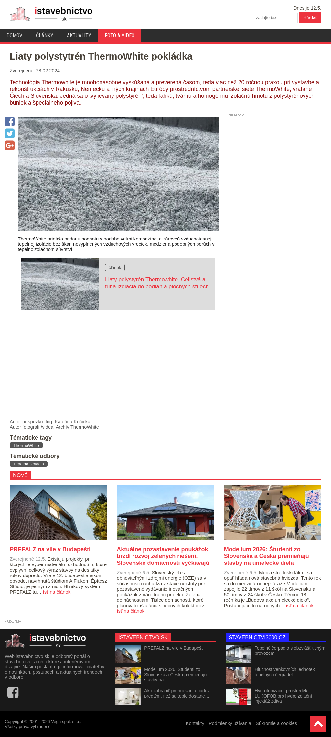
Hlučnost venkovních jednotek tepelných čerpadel (285, 672)
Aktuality (79, 35)
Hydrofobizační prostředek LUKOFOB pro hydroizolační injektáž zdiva (283, 696)
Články (44, 35)
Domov (14, 35)
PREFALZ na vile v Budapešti (174, 648)
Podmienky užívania (230, 723)
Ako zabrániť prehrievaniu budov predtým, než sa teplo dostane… (176, 693)
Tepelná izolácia (28, 464)
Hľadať (310, 17)
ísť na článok (57, 592)
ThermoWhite (26, 445)
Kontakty (195, 723)
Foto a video (119, 35)
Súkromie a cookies (276, 723)
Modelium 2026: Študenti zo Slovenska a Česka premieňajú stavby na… (175, 674)
